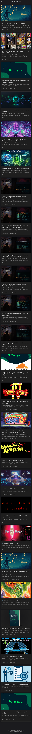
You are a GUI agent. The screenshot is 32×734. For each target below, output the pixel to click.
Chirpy (14, 731)
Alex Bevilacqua (13, 730)
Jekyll (20, 731)
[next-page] (24, 724)
